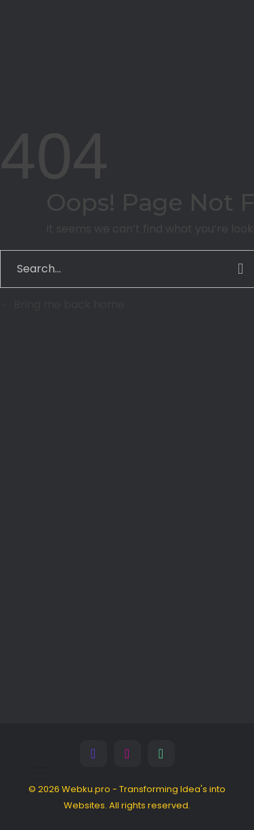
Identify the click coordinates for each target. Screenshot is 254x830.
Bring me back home (62, 304)
